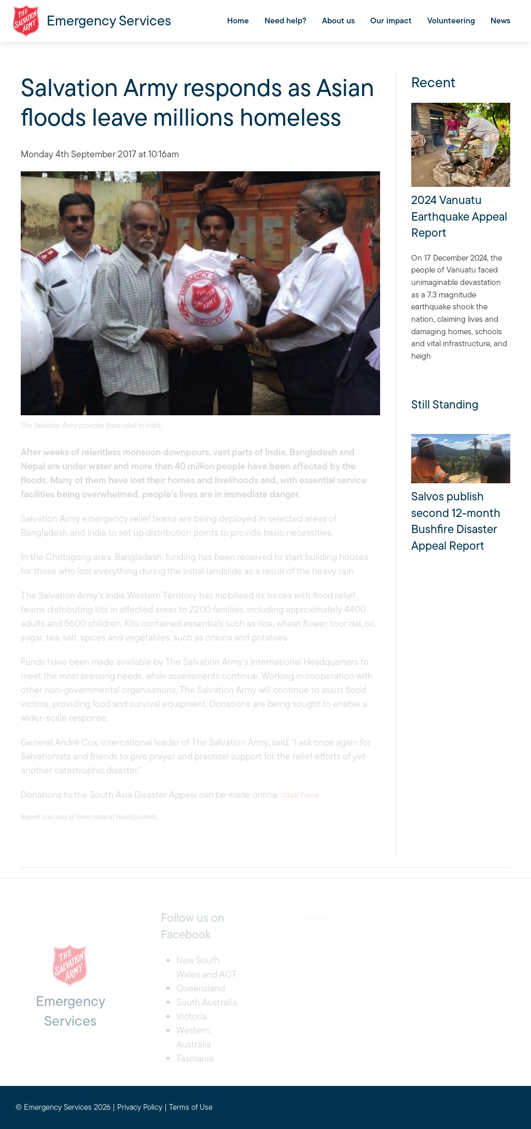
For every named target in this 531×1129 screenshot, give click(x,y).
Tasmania (195, 1058)
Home (238, 20)
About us (338, 20)
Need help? (285, 20)
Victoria (191, 1016)
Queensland (200, 988)
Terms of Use (191, 1106)
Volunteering (451, 20)
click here (300, 794)
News (500, 20)
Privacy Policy (139, 1106)
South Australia (206, 1002)
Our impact (391, 20)
